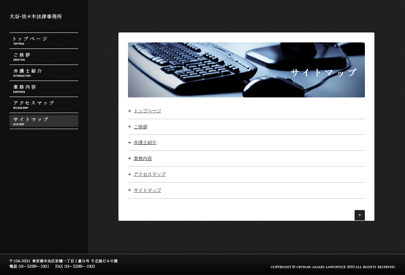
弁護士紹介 (44, 73)
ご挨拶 (44, 57)
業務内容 (44, 89)
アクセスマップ (44, 105)
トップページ (44, 41)
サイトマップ (44, 121)
